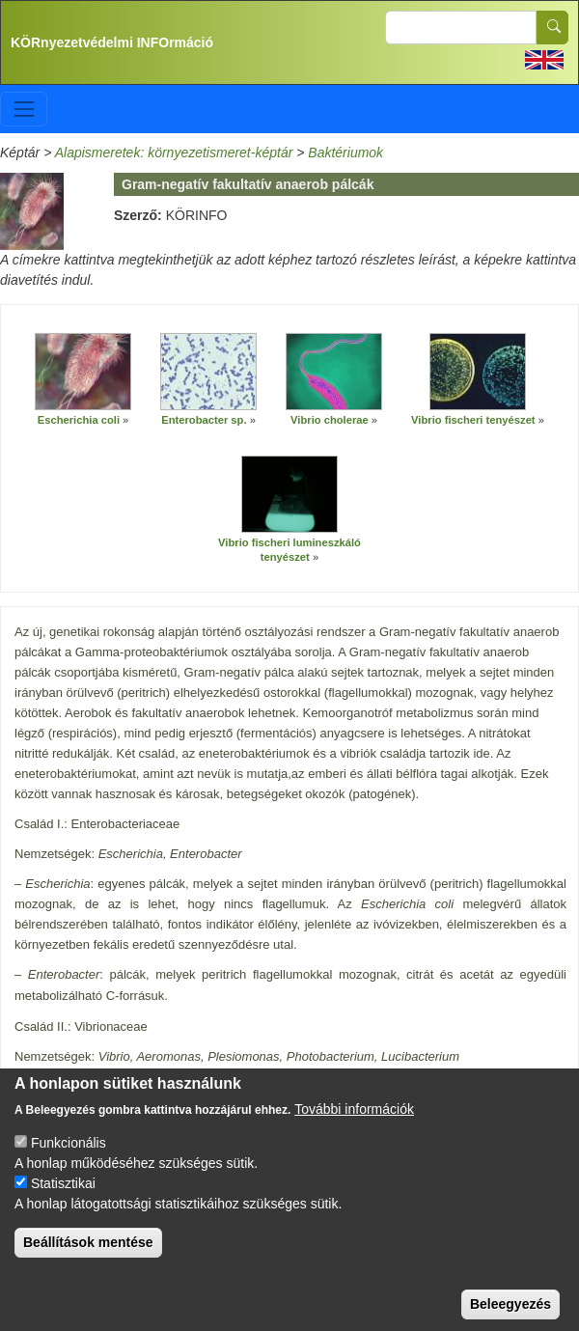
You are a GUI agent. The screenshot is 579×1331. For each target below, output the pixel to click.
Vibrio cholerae (329, 420)
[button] (83, 371)
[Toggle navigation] (23, 108)
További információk (354, 1131)
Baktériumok (345, 152)
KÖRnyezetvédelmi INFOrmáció (112, 42)
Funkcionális (68, 1165)
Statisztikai (63, 1205)
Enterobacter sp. (203, 420)
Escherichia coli (79, 420)
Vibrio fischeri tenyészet (473, 420)
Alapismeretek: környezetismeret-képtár (174, 152)
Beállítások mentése (88, 1264)
